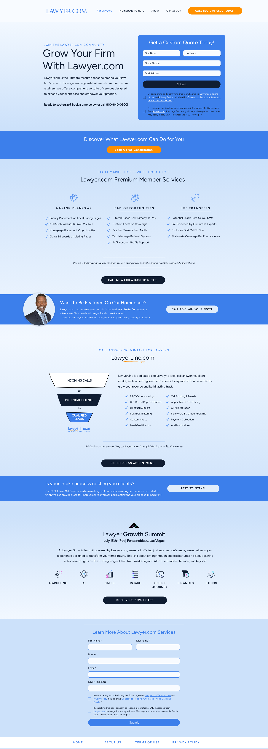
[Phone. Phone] (180, 63)
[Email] (180, 73)
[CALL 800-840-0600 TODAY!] (215, 11)
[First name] (160, 53)
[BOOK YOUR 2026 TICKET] (135, 600)
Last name (143, 641)
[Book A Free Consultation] (134, 149)
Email (92, 668)
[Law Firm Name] (132, 688)
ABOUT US (112, 742)
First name (95, 641)
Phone (93, 654)
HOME (78, 742)
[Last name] (200, 53)
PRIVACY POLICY (186, 742)
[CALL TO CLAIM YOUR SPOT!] (192, 309)
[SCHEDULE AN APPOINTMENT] (133, 463)
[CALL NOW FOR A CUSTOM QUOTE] (133, 280)
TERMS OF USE (147, 742)
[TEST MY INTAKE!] (193, 488)
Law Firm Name (97, 681)
